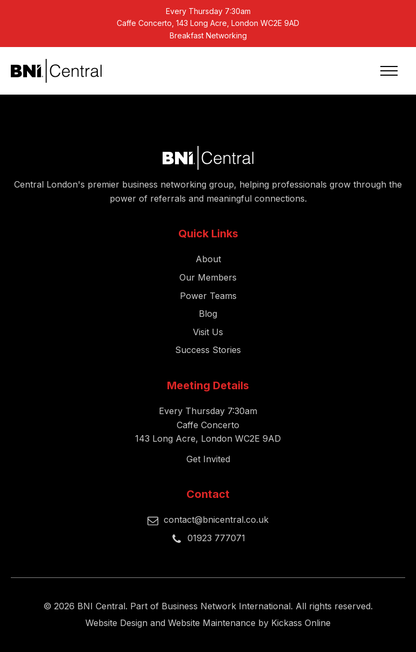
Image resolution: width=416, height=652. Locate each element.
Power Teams (208, 295)
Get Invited (208, 459)
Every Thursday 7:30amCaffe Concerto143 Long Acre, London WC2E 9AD (208, 424)
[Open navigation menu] (389, 71)
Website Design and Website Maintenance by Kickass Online (208, 622)
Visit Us (208, 332)
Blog (208, 313)
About (208, 259)
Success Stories (208, 349)
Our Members (208, 277)
